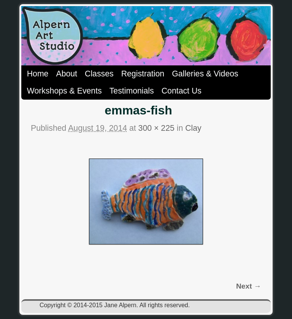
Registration (142, 73)
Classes (99, 73)
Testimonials (132, 90)
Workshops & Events (64, 90)
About (66, 73)
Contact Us (182, 90)
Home (38, 73)
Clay (193, 128)
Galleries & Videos (205, 73)
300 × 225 (156, 128)
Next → (248, 286)
